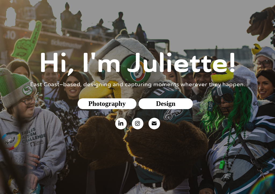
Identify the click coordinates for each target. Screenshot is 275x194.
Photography (107, 103)
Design (165, 103)
